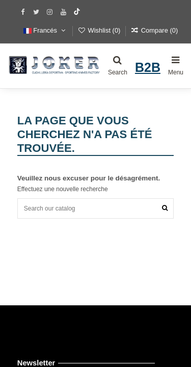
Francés (45, 30)
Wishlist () (99, 30)
